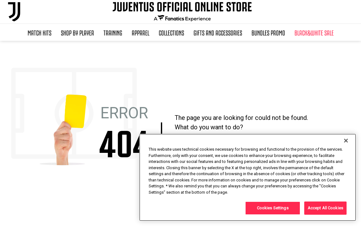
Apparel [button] (140, 32)
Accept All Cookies (325, 208)
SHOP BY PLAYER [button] (77, 32)
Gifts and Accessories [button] (218, 32)
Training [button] (113, 32)
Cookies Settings (273, 208)
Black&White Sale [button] (314, 32)
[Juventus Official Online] (14, 12)
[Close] (346, 141)
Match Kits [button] (39, 32)
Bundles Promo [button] (268, 32)
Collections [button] (171, 32)
